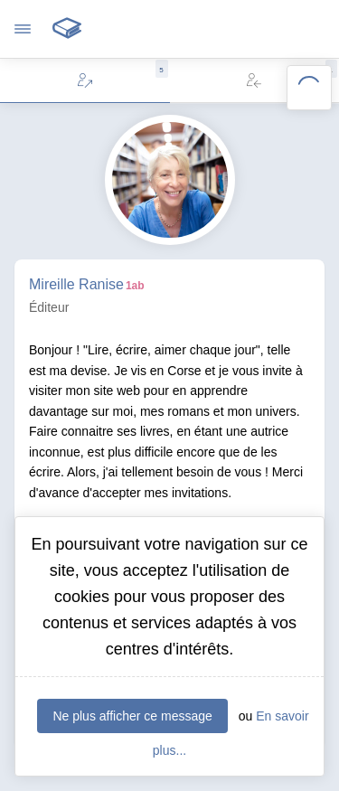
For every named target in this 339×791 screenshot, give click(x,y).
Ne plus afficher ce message (132, 716)
